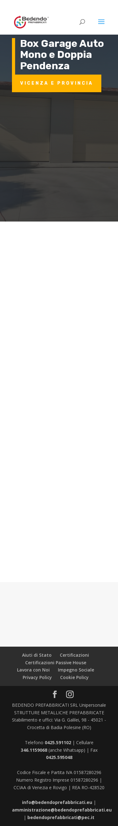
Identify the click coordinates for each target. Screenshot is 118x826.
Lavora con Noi (33, 670)
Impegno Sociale (76, 670)
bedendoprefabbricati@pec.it (60, 817)
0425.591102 (58, 742)
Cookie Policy (74, 677)
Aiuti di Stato (37, 655)
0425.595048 (59, 757)
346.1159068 (34, 750)
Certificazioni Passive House (55, 663)
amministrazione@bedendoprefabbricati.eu (62, 810)
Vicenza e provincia (56, 83)
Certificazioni (74, 655)
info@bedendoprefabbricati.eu (57, 802)
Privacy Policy (37, 677)
